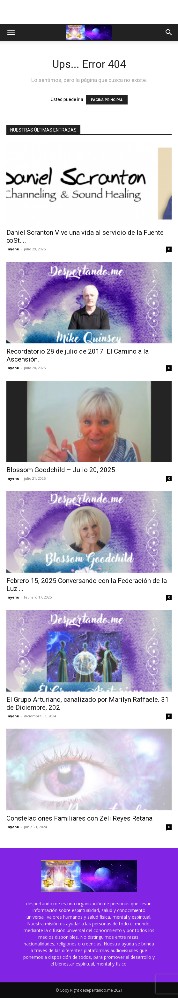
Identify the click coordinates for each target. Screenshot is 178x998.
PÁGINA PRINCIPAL (107, 100)
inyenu (12, 249)
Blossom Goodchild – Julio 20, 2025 (60, 470)
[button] (11, 32)
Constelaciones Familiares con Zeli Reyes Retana (79, 818)
